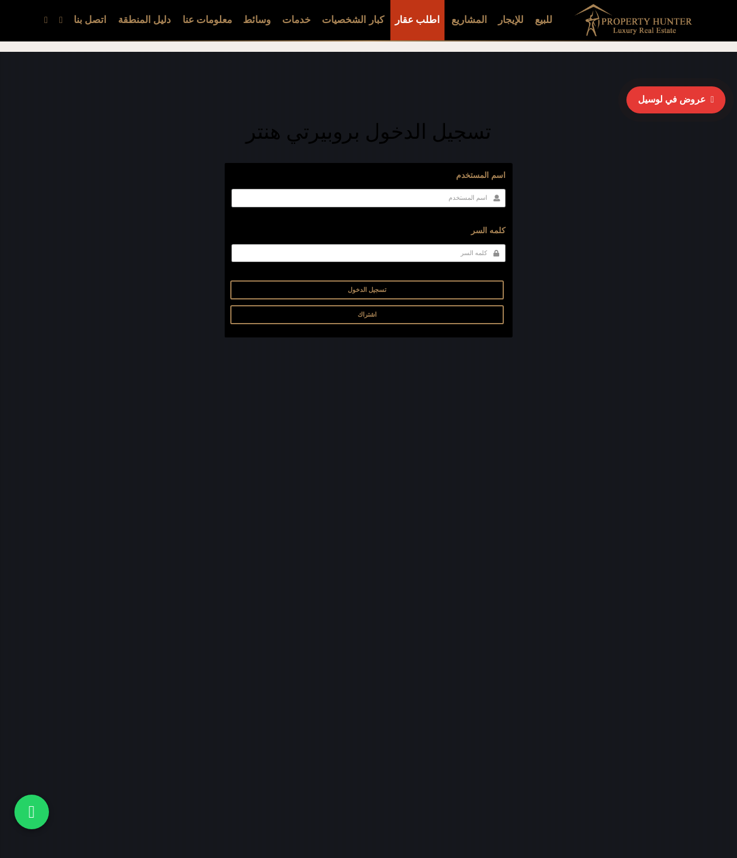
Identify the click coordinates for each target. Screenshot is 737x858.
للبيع (543, 19)
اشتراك (367, 314)
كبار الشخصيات (352, 19)
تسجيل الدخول (367, 289)
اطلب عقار (417, 19)
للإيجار (510, 19)
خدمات (296, 19)
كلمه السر (488, 230)
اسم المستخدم (481, 175)
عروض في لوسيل (676, 99)
